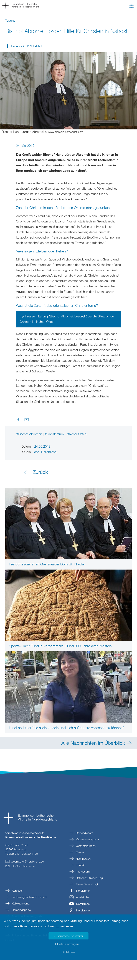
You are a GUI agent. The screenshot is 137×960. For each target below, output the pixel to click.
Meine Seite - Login (87, 884)
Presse (79, 852)
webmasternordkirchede (27, 861)
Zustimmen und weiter (68, 936)
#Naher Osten (77, 434)
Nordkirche (83, 890)
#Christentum (55, 434)
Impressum (82, 871)
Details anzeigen (68, 944)
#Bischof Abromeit (29, 434)
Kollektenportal (20, 903)
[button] (131, 6)
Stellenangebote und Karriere (29, 897)
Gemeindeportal (21, 909)
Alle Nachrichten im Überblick (93, 743)
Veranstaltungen (85, 845)
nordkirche (82, 897)
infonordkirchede (23, 866)
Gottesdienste (84, 832)
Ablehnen (68, 952)
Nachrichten (83, 858)
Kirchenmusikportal (87, 839)
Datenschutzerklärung (89, 877)
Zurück (40, 472)
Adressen (17, 890)
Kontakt (80, 865)
